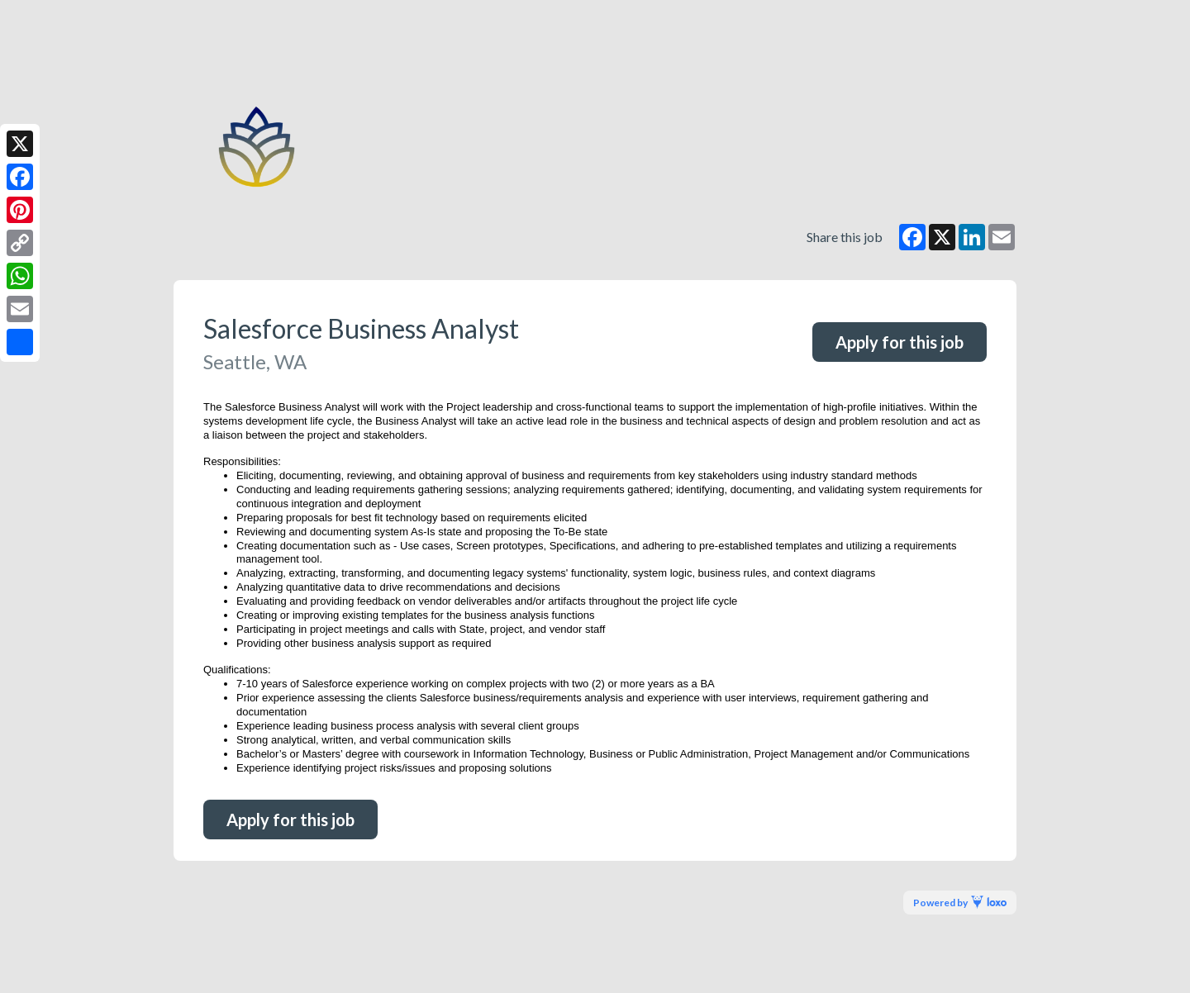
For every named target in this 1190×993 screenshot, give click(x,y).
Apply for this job (899, 342)
